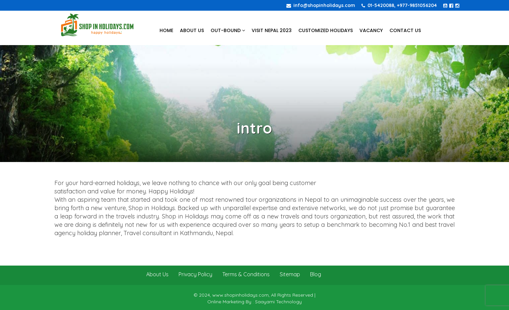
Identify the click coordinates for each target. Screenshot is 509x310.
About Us (192, 30)
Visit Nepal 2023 (272, 30)
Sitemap (290, 274)
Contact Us (405, 30)
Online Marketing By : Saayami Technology (254, 302)
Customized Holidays (325, 30)
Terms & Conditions (246, 274)
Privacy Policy (195, 274)
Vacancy (371, 30)
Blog (315, 274)
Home (166, 30)
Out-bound (228, 30)
